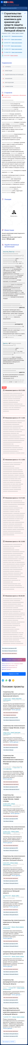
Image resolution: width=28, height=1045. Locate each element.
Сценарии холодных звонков (14, 659)
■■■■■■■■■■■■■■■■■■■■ (10, 351)
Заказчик (5, 251)
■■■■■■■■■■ (5, 103)
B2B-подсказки (9, 82)
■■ (21, 126)
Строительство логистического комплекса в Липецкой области (14, 891)
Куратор (5, 343)
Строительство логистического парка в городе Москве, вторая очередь (14, 728)
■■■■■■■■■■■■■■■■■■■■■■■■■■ (12, 326)
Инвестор (11, 251)
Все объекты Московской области (11, 789)
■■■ (6, 131)
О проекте (8, 66)
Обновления (8, 78)
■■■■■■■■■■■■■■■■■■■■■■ (11, 307)
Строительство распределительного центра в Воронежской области (13, 694)
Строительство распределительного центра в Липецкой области (13, 982)
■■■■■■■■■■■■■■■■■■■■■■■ (11, 380)
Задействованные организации (14, 74)
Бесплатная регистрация (13, 5)
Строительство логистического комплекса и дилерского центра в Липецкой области (14, 858)
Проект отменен (14, 55)
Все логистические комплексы (9, 653)
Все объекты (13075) (8, 1041)
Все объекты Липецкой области (9, 650)
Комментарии (9, 86)
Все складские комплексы (10, 715)
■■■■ (8, 172)
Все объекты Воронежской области (12, 720)
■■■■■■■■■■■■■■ (8, 109)
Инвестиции (8, 70)
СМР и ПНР (5, 701)
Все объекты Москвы (8, 750)
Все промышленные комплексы (11, 784)
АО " (10, 343)
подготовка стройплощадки (13, 806)
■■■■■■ (14, 177)
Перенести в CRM (14, 674)
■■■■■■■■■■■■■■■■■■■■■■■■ (11, 304)
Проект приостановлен (16, 39)
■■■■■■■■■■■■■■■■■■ (8, 102)
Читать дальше (15, 709)
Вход (5, 5)
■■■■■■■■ (9, 269)
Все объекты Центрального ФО (9, 648)
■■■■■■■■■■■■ (20, 102)
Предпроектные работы (17, 36)
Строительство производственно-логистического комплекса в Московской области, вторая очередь (13, 760)
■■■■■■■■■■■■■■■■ (7, 100)
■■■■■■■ (9, 317)
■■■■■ (16, 119)
